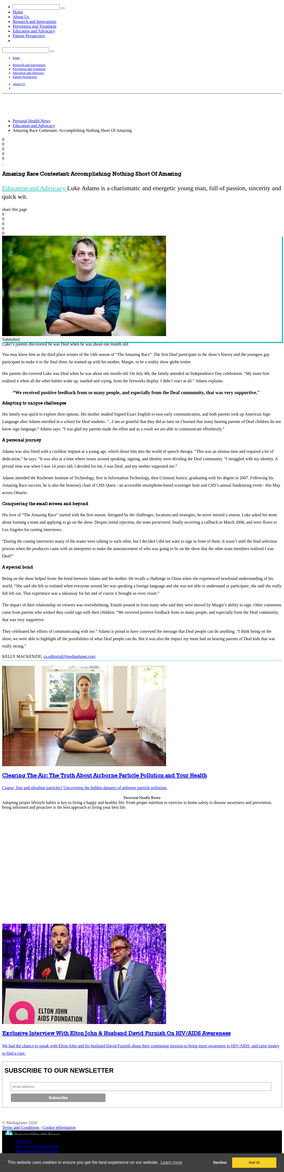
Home (18, 12)
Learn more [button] (171, 1162)
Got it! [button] (254, 1162)
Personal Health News (31, 121)
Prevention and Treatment (34, 26)
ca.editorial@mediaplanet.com (69, 656)
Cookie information (59, 1127)
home (16, 58)
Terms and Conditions (20, 1127)
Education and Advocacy (34, 31)
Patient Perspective (29, 36)
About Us (21, 17)
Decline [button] (220, 1162)
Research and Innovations (34, 21)
